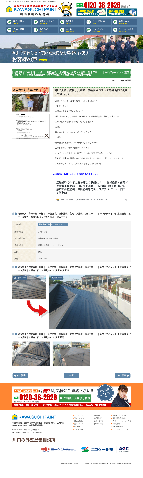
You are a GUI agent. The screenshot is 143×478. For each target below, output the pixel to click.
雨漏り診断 (116, 424)
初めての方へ (49, 30)
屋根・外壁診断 (117, 426)
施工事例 (75, 22)
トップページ (79, 415)
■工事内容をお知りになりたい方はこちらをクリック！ (76, 174)
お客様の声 (98, 418)
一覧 (71, 375)
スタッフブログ (101, 30)
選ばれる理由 (22, 22)
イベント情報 (22, 30)
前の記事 (122, 375)
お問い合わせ (128, 22)
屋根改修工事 (44, 224)
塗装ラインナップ (49, 22)
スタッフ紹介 (79, 429)
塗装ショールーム (80, 424)
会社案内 (75, 30)
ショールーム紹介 (128, 30)
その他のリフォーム (59, 224)
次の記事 (21, 375)
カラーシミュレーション (121, 429)
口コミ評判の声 (101, 22)
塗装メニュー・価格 (119, 415)
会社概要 (77, 426)
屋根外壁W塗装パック (120, 418)
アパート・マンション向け (121, 421)
